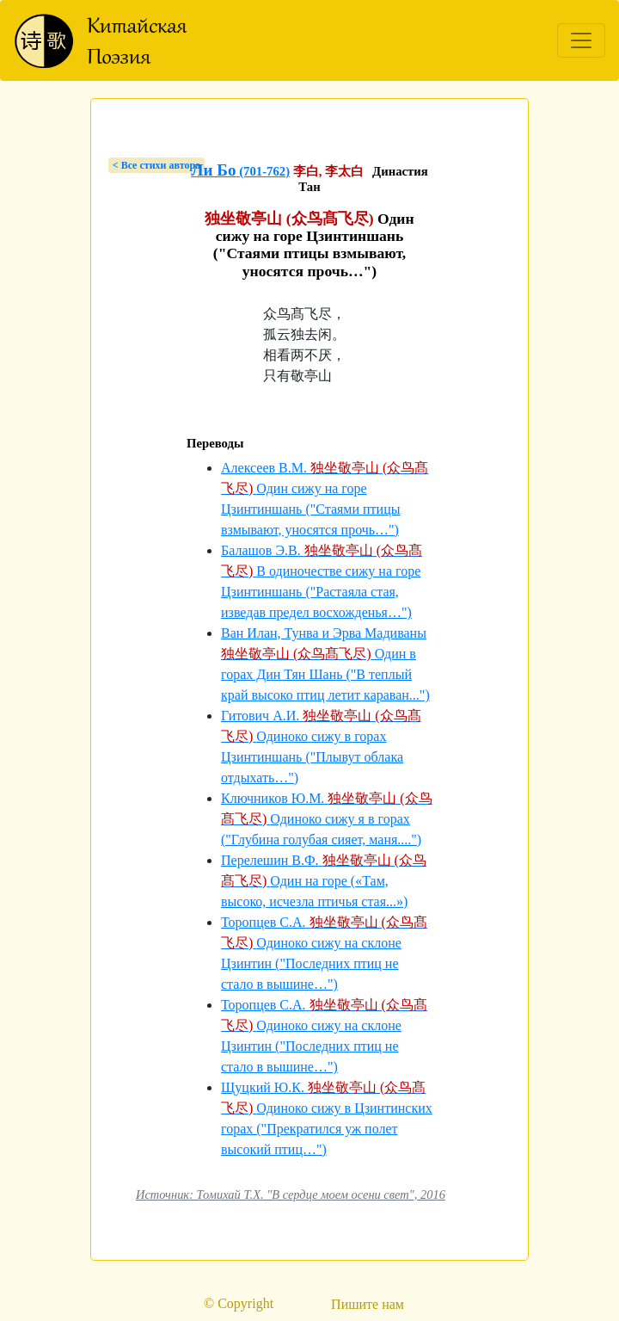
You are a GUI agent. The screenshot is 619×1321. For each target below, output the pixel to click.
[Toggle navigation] (581, 40)
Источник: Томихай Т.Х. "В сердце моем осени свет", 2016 (290, 1194)
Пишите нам (367, 1304)
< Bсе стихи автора (156, 165)
